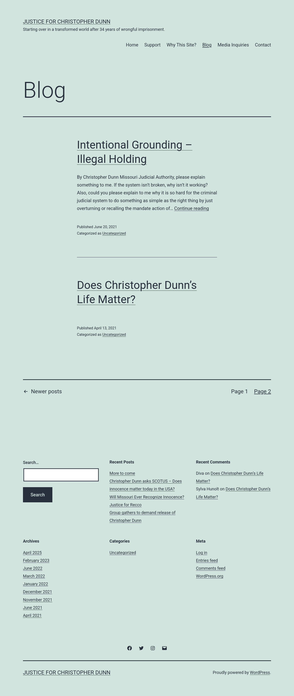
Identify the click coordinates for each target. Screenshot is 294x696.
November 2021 (37, 599)
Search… (31, 462)
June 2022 (32, 568)
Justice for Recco (126, 504)
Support (152, 45)
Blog (207, 45)
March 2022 (34, 576)
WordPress (260, 672)
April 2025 (32, 552)
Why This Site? (181, 45)
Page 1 (239, 391)
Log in (201, 552)
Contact (263, 45)
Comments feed (210, 568)
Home (132, 45)
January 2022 (35, 583)
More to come (122, 473)
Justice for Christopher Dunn (66, 21)
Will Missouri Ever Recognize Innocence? (147, 497)
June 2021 (32, 607)
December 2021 (37, 591)
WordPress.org (209, 576)
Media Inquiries (233, 45)
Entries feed (207, 560)
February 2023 (36, 560)
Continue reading (191, 208)
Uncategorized (114, 233)
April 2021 (32, 615)
